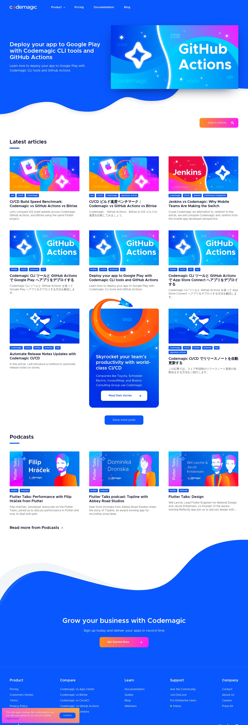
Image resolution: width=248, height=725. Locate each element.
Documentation (104, 7)
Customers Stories (21, 695)
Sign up (226, 7)
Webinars (131, 706)
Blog (127, 7)
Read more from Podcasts (34, 528)
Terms (14, 700)
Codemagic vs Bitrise (73, 695)
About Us (228, 695)
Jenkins (197, 195)
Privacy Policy (19, 706)
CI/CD (20, 195)
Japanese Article (129, 195)
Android (34, 269)
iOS (12, 195)
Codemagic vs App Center (77, 689)
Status (177, 706)
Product (56, 7)
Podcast (25, 491)
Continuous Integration (215, 195)
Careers (227, 700)
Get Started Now (118, 642)
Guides (129, 695)
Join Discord (178, 695)
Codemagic (32, 195)
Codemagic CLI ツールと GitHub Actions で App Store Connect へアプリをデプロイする (203, 280)
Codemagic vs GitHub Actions (79, 706)
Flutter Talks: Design (186, 497)
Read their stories (120, 395)
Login (204, 7)
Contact (227, 689)
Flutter (14, 269)
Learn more (12, 718)
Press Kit (227, 706)
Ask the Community (183, 689)
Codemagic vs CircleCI (74, 700)
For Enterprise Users (183, 700)
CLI (43, 269)
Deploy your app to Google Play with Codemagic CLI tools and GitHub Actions (55, 51)
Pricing (79, 7)
